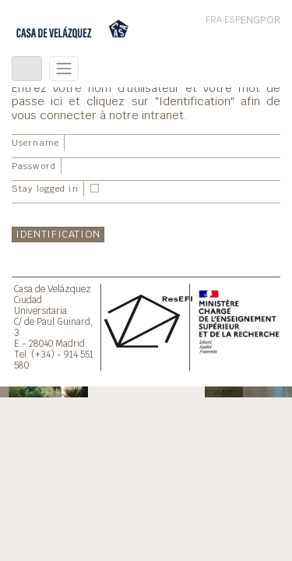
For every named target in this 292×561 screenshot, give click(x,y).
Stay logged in (45, 188)
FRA (214, 19)
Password (34, 166)
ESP (232, 19)
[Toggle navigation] (27, 68)
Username (35, 142)
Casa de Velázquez (52, 289)
